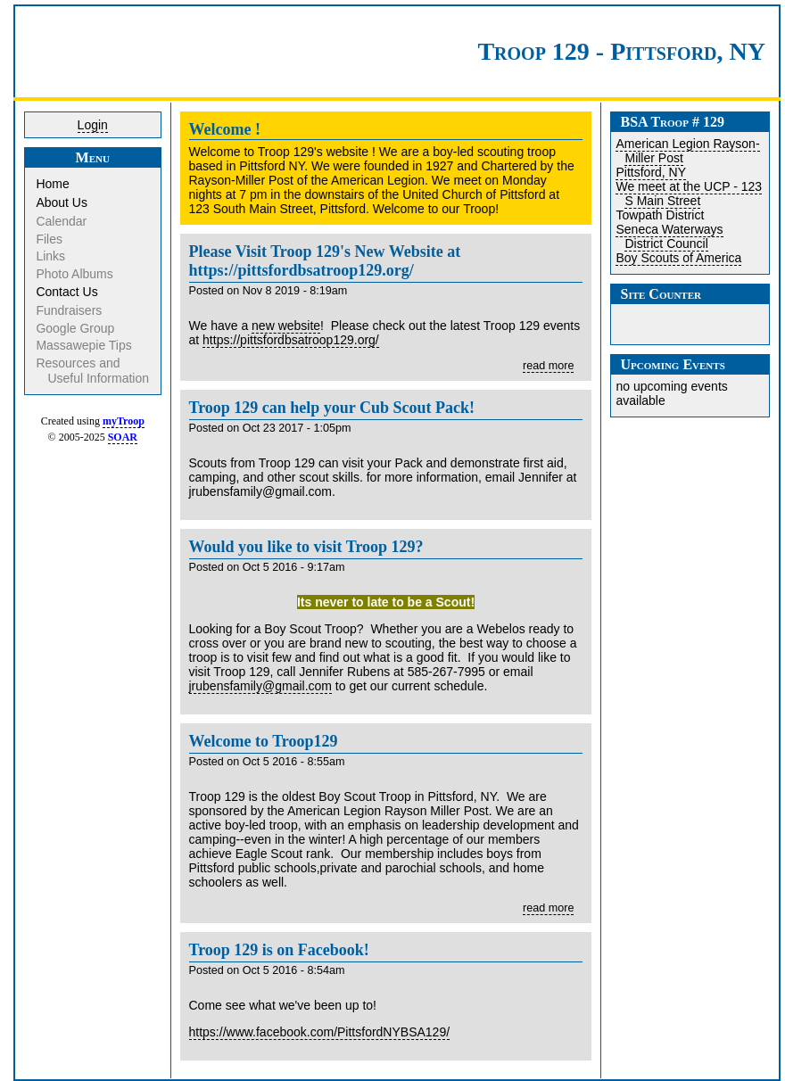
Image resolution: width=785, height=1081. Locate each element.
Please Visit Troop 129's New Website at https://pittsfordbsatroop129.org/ (325, 261)
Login (93, 125)
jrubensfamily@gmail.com (260, 686)
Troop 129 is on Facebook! (279, 950)
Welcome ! (224, 129)
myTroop (124, 421)
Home (53, 184)
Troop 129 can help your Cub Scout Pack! (332, 408)
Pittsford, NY (651, 172)
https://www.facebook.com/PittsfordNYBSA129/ (319, 1032)
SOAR (122, 437)
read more (548, 365)
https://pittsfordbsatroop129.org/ (290, 340)
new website (286, 325)
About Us (62, 202)
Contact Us (67, 292)
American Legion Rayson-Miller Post (687, 150)
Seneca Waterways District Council (669, 236)
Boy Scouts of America (678, 258)
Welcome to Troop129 (263, 741)
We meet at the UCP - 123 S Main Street (689, 193)
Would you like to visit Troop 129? (306, 547)
